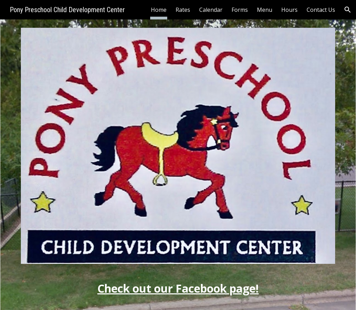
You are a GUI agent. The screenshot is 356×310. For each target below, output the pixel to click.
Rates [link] (183, 10)
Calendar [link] (210, 10)
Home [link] (159, 10)
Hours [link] (289, 10)
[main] (178, 283)
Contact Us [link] (321, 10)
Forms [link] (240, 10)
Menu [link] (264, 10)
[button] (347, 9)
